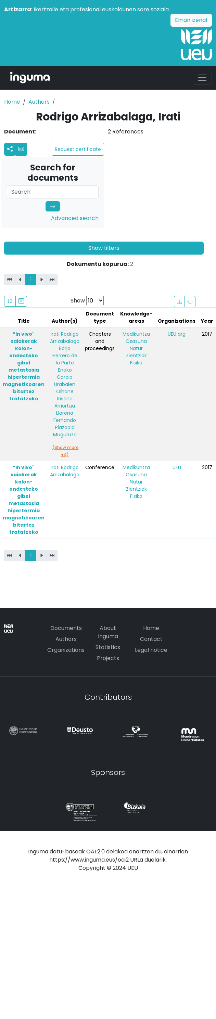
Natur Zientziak (136, 352)
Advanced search (75, 218)
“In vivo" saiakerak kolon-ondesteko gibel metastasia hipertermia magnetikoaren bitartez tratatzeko (24, 366)
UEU (177, 467)
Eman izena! (191, 20)
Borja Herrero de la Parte (64, 355)
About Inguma (108, 632)
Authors (39, 102)
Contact (151, 639)
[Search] (53, 191)
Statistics (108, 647)
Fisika (136, 362)
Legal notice (151, 650)
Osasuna (136, 341)
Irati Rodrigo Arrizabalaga (64, 338)
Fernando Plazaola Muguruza (65, 427)
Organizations (66, 650)
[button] (21, 149)
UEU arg (177, 334)
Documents (66, 628)
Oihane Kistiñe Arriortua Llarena (64, 402)
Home (12, 102)
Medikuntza (136, 334)
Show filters (103, 248)
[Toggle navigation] (202, 78)
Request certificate (78, 149)
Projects (108, 658)
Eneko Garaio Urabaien (64, 377)
